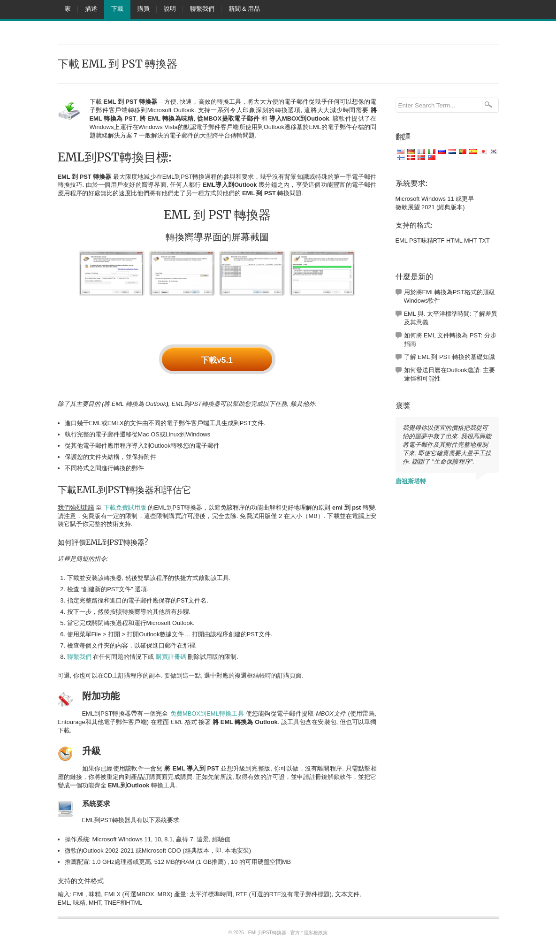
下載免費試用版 (125, 507)
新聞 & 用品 (244, 8)
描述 (91, 8)
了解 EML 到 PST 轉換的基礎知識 (449, 356)
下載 (117, 8)
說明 (170, 8)
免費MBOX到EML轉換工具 (207, 713)
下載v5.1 (217, 360)
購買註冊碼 (171, 656)
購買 (143, 8)
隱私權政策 (316, 932)
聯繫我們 (202, 8)
